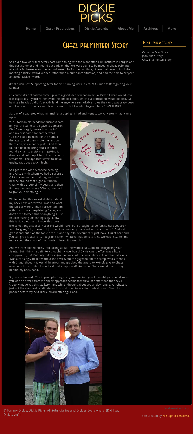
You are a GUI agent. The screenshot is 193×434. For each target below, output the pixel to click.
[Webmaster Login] (177, 408)
